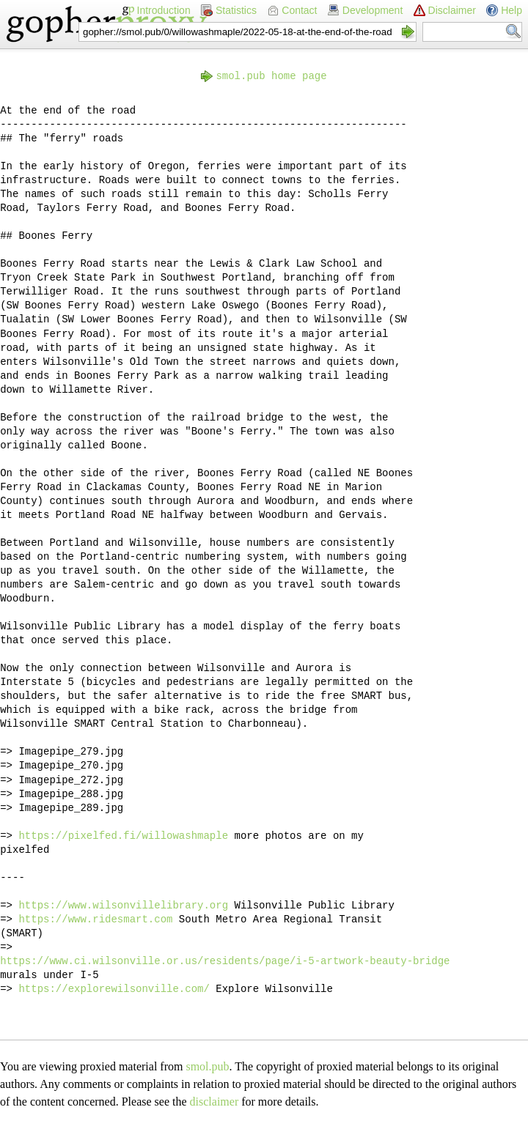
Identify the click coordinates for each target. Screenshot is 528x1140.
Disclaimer (452, 10)
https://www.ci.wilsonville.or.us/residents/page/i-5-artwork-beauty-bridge (225, 961)
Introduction (164, 10)
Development (372, 10)
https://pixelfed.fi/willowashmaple (123, 836)
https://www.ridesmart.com (95, 919)
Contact (299, 10)
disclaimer (214, 1101)
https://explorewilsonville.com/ (113, 989)
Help (511, 10)
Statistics (236, 10)
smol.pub (207, 1066)
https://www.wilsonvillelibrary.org (123, 905)
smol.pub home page (271, 76)
